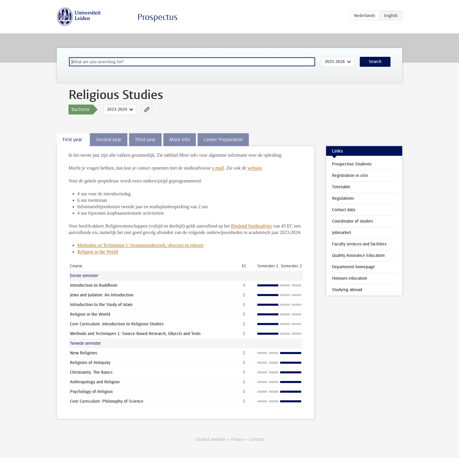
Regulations (343, 198)
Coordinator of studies (352, 221)
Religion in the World (97, 251)
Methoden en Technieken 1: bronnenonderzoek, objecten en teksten (140, 245)
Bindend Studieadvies (251, 225)
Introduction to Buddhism (93, 285)
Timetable (341, 187)
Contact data (343, 210)
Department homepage (353, 267)
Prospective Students (351, 164)
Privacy (237, 439)
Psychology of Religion (91, 391)
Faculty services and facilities (359, 244)
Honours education (349, 278)
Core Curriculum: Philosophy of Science (106, 401)
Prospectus (157, 17)
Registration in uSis (350, 175)
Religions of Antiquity (90, 362)
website (254, 167)
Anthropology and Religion (95, 382)
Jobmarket (341, 232)
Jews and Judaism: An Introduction (101, 295)
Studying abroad (347, 290)
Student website (210, 439)
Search (375, 61)
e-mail (218, 167)
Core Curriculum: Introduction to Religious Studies (116, 324)
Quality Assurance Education (358, 255)
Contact (257, 439)
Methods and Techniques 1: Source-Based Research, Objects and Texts (135, 333)
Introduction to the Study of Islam (101, 304)
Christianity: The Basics (91, 372)
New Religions (83, 353)
